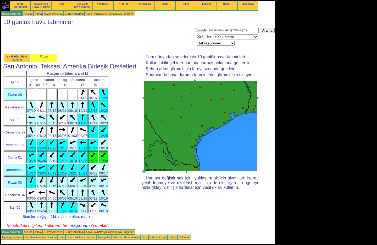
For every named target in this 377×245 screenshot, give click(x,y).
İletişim (206, 3)
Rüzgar (44, 56)
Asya (89, 13)
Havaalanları (144, 3)
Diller (185, 3)
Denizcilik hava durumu (82, 5)
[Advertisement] (96, 39)
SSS (165, 3)
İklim (62, 3)
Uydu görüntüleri (20, 5)
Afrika (38, 13)
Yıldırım (124, 3)
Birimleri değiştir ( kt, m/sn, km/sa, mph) (56, 216)
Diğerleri (129, 13)
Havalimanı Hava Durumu (41, 5)
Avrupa (28, 13)
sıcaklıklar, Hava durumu (17, 58)
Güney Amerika (74, 13)
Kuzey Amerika (53, 13)
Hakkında (248, 3)
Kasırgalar (103, 3)
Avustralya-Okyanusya (108, 13)
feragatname (80, 225)
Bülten (227, 3)
